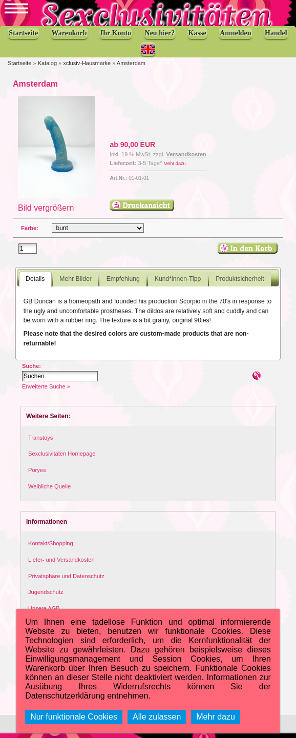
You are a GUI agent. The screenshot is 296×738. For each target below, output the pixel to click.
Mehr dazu (174, 168)
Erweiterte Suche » (46, 391)
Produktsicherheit (240, 284)
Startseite (19, 68)
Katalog (47, 68)
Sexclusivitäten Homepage (62, 459)
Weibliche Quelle (49, 491)
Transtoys (40, 442)
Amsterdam (131, 68)
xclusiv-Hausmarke (87, 68)
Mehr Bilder (75, 284)
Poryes (37, 474)
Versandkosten (186, 159)
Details (35, 284)
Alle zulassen (157, 716)
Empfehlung (123, 284)
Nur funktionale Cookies (73, 716)
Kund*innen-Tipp (178, 284)
